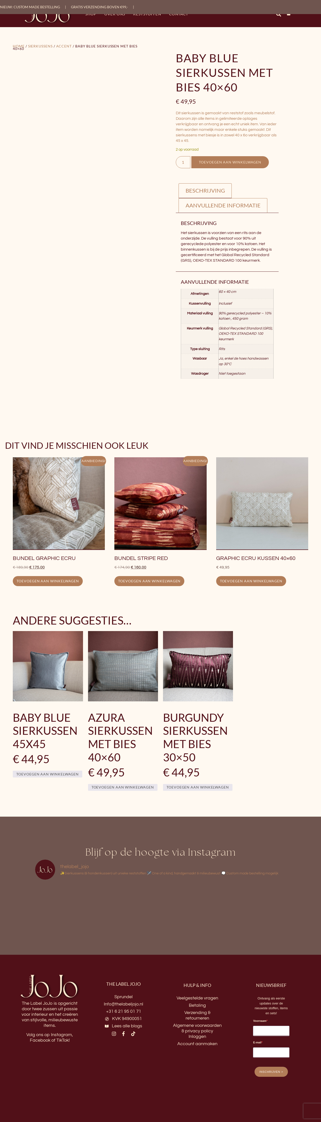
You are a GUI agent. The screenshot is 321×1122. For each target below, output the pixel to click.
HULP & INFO (197, 985)
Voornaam (259, 1021)
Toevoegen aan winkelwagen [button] (48, 581)
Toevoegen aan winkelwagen (232, 162)
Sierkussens (40, 46)
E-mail (257, 1043)
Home (19, 46)
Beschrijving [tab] (205, 191)
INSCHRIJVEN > (271, 1072)
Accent (64, 46)
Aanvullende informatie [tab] (223, 205)
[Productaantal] (184, 162)
